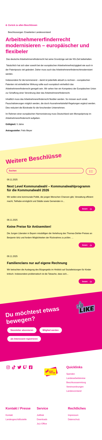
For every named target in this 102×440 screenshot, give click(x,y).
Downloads (42, 419)
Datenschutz (74, 419)
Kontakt (9, 415)
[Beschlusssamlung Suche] (45, 170)
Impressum (73, 415)
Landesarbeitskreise (75, 378)
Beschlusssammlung (76, 382)
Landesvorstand (74, 391)
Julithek (40, 415)
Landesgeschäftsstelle (16, 419)
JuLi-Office (42, 424)
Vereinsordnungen (75, 387)
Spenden (70, 374)
